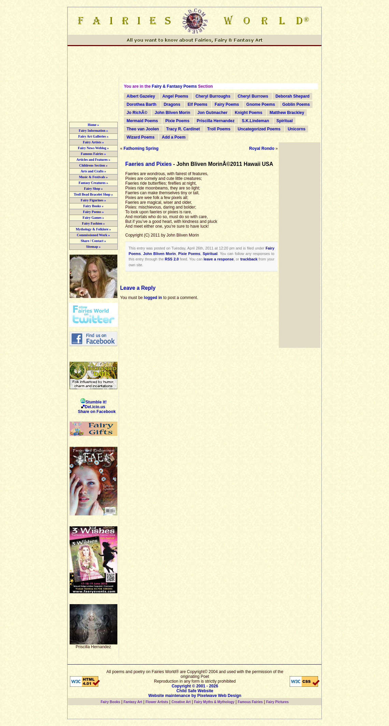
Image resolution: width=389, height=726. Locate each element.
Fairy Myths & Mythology (214, 702)
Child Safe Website (194, 690)
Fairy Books (110, 702)
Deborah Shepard (292, 96)
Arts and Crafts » (93, 171)
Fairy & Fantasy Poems (174, 86)
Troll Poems (218, 129)
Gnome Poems (260, 104)
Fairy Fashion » (93, 223)
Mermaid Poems (142, 120)
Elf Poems (197, 104)
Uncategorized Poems (258, 129)
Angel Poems (175, 96)
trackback (248, 259)
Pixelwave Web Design (219, 695)
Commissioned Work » (93, 235)
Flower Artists (156, 702)
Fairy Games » (93, 217)
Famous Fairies (250, 702)
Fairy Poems (227, 104)
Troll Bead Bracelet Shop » (93, 194)
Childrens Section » (93, 165)
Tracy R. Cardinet (183, 129)
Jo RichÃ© (137, 112)
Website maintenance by (172, 695)
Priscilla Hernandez (215, 120)
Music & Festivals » (93, 177)
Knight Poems (248, 112)
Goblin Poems (296, 104)
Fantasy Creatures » (93, 183)
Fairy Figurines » (93, 200)
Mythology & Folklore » (93, 229)
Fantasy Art (133, 702)
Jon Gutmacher (213, 112)
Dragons (172, 104)
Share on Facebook (97, 411)
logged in (153, 297)
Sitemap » (93, 246)
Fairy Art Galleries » (93, 136)
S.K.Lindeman (255, 120)
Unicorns (296, 129)
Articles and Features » (93, 159)
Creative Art (181, 702)
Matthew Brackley (287, 112)
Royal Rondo (261, 148)
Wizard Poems (141, 137)
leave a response (219, 259)
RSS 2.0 (172, 259)
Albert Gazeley (141, 96)
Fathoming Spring (141, 148)
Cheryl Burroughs (213, 96)
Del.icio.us (93, 406)
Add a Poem (173, 137)
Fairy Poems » (93, 212)
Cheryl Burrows (252, 96)
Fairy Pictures (277, 702)
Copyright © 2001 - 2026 (195, 686)
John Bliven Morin (172, 112)
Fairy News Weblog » (93, 148)
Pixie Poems (177, 120)
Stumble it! (93, 402)
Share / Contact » (93, 241)
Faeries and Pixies (148, 164)
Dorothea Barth (141, 104)
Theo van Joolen (143, 129)
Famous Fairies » (93, 154)
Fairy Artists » (93, 142)
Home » (93, 125)
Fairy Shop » (93, 188)
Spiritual (284, 120)
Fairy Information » (93, 130)
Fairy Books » (93, 206)
